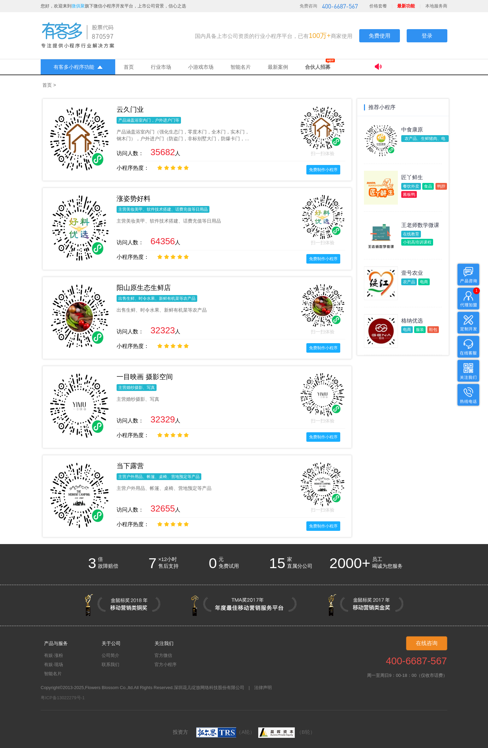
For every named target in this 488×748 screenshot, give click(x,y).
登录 (427, 36)
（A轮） (225, 732)
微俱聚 (78, 5)
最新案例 (278, 67)
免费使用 (379, 36)
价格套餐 (378, 5)
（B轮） (286, 732)
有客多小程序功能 (78, 67)
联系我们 (110, 664)
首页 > (49, 85)
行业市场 (161, 67)
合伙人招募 (317, 67)
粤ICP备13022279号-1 (63, 697)
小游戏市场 (201, 67)
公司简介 (110, 655)
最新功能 (406, 5)
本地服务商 (436, 5)
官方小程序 (166, 664)
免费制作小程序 (323, 169)
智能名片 (240, 67)
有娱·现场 (53, 664)
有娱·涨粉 (53, 655)
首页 (129, 67)
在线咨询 (427, 643)
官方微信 (163, 655)
